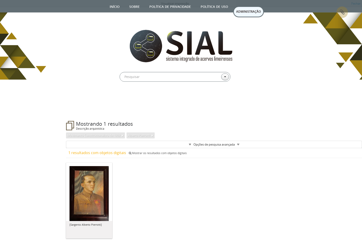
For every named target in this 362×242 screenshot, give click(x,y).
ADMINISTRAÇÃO (248, 11)
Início (115, 6)
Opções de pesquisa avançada (214, 144)
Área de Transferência (342, 12)
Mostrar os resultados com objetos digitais (158, 153)
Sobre (134, 6)
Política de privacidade (170, 6)
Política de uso (214, 6)
